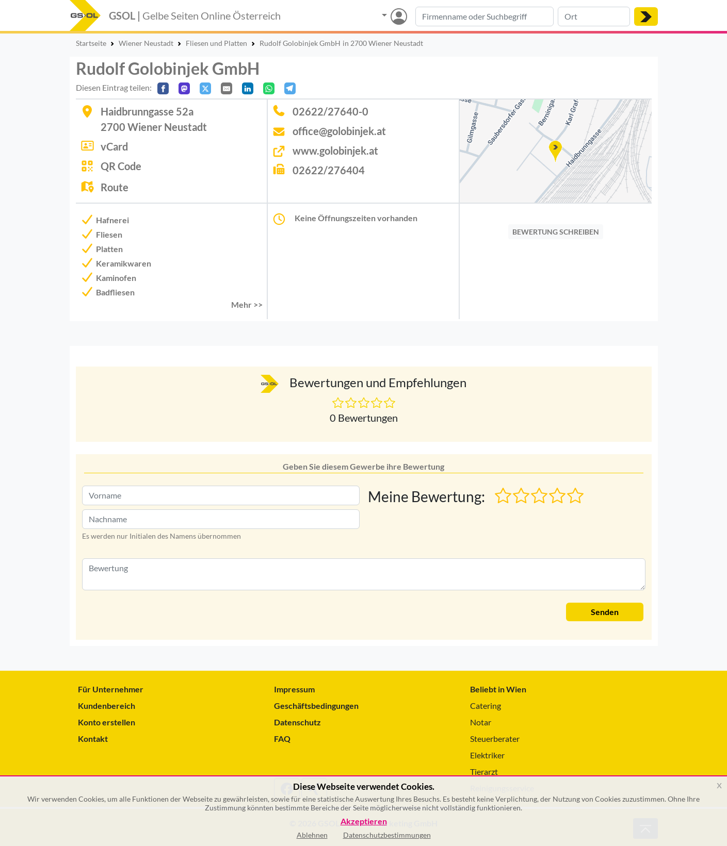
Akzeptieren (364, 821)
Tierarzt (484, 771)
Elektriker (487, 755)
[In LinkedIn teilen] (247, 88)
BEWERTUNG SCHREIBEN (555, 231)
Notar (480, 722)
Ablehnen (312, 835)
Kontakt (93, 738)
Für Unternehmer (110, 689)
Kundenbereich (106, 705)
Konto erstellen (106, 722)
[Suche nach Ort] (594, 16)
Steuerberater (495, 738)
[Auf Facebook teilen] (163, 88)
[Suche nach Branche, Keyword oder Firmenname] (484, 16)
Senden (605, 612)
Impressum (294, 689)
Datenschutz (297, 722)
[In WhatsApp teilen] (268, 88)
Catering (485, 705)
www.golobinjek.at (335, 150)
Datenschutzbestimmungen (387, 835)
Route (114, 187)
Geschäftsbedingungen (316, 705)
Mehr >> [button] (247, 304)
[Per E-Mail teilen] (226, 88)
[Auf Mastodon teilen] (184, 88)
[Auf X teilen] (205, 88)
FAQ (282, 738)
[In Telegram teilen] (290, 88)
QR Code (121, 166)
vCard (114, 146)
